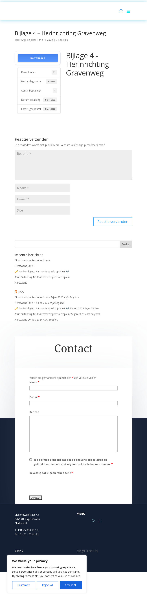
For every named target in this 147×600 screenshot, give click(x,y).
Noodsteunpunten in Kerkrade (32, 262)
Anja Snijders (28, 41)
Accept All (70, 585)
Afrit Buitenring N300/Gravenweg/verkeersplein (42, 279)
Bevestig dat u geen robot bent (51, 474)
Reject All (47, 585)
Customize (23, 585)
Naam (34, 384)
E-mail (34, 399)
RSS (21, 293)
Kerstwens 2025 (24, 267)
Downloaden (37, 59)
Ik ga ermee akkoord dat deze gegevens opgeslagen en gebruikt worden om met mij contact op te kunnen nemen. (73, 464)
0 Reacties (62, 41)
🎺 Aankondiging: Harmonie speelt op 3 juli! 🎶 (42, 273)
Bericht (34, 413)
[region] (47, 574)
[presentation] (56, 486)
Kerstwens (21, 284)
